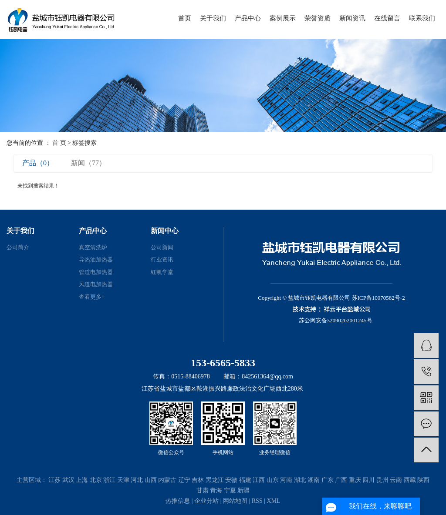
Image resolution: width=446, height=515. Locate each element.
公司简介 (18, 247)
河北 (137, 480)
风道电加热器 (96, 284)
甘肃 (202, 490)
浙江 (109, 480)
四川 (368, 480)
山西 (151, 480)
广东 (327, 480)
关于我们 (213, 18)
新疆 (243, 490)
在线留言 (387, 18)
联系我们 (422, 18)
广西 (341, 480)
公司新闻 (162, 247)
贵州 (382, 480)
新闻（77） (88, 163)
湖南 (313, 480)
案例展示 (283, 18)
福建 (245, 480)
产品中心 (248, 18)
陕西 (423, 480)
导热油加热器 (96, 259)
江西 (259, 480)
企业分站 (206, 501)
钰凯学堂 (162, 272)
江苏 (54, 480)
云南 (396, 480)
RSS (257, 501)
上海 (82, 480)
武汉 (68, 480)
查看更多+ (92, 297)
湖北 (300, 480)
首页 (184, 18)
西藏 (410, 480)
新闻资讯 (352, 18)
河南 (286, 480)
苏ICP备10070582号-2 (378, 297)
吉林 (198, 480)
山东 (273, 480)
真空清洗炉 (93, 247)
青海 (216, 490)
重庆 (355, 480)
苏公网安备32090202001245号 (335, 320)
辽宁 (184, 480)
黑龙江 (215, 480)
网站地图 (235, 501)
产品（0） (38, 163)
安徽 (231, 480)
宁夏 (230, 490)
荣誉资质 (317, 18)
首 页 (59, 143)
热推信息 (178, 501)
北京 (96, 480)
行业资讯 (162, 259)
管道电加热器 (96, 272)
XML (273, 501)
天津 (123, 480)
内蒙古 (167, 480)
